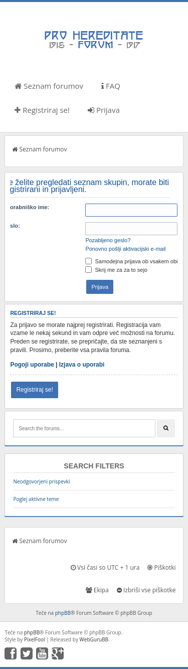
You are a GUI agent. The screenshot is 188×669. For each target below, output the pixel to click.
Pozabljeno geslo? (107, 240)
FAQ (110, 86)
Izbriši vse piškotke (146, 590)
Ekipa (97, 590)
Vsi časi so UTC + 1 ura (105, 567)
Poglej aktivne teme (36, 499)
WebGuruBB (94, 639)
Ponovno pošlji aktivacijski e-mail (125, 249)
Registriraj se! (42, 110)
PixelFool (34, 639)
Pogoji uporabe (32, 364)
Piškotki (161, 567)
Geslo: (11, 226)
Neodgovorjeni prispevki (41, 481)
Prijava (104, 110)
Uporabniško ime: (26, 207)
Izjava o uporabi (82, 364)
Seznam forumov (49, 86)
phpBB (63, 612)
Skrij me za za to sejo (116, 270)
